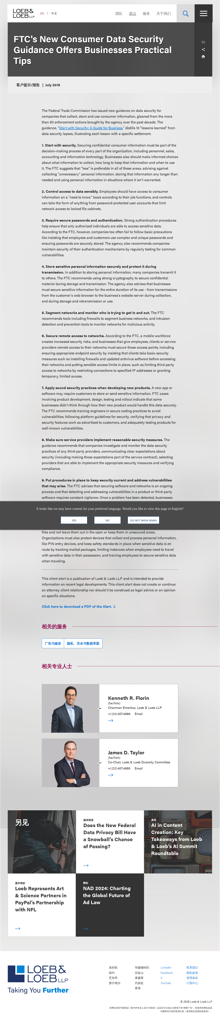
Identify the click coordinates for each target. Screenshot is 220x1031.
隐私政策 (192, 973)
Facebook (167, 973)
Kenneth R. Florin (128, 697)
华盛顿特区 (142, 967)
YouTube (166, 983)
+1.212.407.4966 (119, 713)
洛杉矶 (113, 967)
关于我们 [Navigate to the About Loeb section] (163, 13)
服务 (146, 13)
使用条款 (192, 978)
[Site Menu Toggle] (203, 13)
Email (139, 713)
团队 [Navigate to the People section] (118, 13)
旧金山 (139, 973)
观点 (132, 13)
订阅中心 (192, 983)
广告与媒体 (53, 643)
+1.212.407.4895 (119, 768)
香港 (138, 988)
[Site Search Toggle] (185, 13)
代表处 (139, 983)
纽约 (112, 973)
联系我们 (192, 967)
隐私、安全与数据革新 (83, 643)
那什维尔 (114, 983)
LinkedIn (166, 967)
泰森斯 (139, 978)
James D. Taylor (126, 752)
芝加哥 (113, 978)
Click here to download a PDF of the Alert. (77, 606)
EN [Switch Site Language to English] (42, 13)
